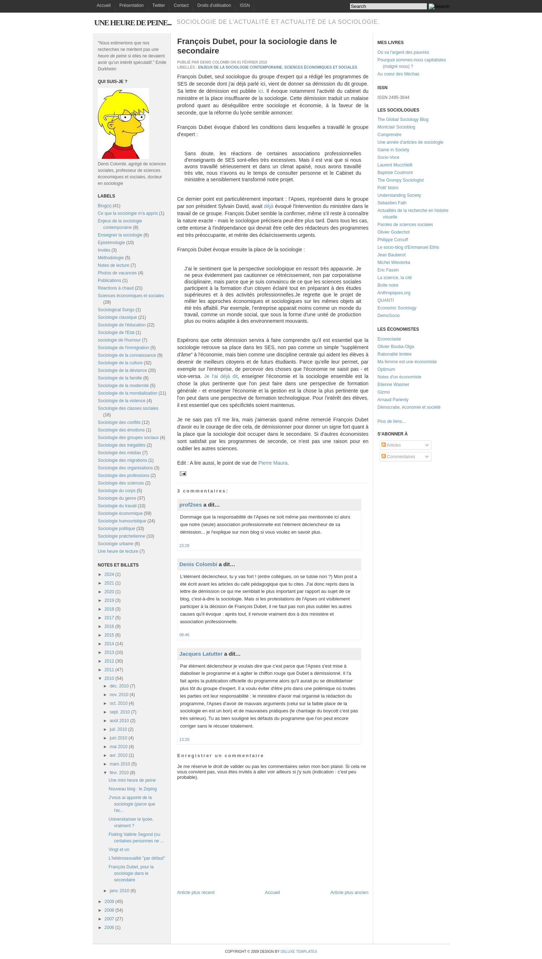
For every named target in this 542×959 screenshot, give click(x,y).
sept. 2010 (120, 712)
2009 (109, 901)
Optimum (386, 369)
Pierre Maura (273, 463)
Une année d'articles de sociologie (410, 142)
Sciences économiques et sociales (131, 295)
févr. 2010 (119, 772)
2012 (109, 661)
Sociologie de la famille (120, 378)
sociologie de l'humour (119, 340)
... (404, 421)
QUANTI (385, 300)
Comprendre (389, 134)
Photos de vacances (117, 272)
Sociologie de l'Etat (116, 332)
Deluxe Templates (298, 952)
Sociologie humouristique (122, 521)
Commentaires (398, 456)
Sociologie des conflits (119, 422)
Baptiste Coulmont (395, 172)
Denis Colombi (198, 564)
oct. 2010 (118, 703)
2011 (109, 669)
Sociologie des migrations (122, 460)
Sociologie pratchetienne (121, 536)
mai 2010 (118, 746)
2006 (109, 927)
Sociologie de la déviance (122, 370)
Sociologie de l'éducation (121, 324)
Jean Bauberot (391, 254)
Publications (109, 280)
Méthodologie (111, 257)
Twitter (158, 5)
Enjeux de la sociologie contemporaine (240, 67)
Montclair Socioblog (396, 127)
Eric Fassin (388, 270)
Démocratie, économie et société (409, 407)
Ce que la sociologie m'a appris (128, 213)
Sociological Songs (116, 309)
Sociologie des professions (123, 475)
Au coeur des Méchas (398, 74)
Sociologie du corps (117, 490)
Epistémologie (111, 242)
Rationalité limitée (394, 354)
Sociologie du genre (117, 498)
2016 (109, 626)
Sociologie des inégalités (121, 445)
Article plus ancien (350, 892)
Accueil (104, 5)
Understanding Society (399, 195)
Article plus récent (195, 892)
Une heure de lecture (118, 551)
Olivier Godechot (393, 232)
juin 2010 (118, 738)
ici (260, 91)
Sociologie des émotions (121, 430)
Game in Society (393, 149)
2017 (109, 617)
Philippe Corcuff (392, 239)
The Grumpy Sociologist (400, 180)
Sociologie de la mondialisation (127, 393)
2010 (109, 678)
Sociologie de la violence (121, 400)
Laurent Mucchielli (394, 165)
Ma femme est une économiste (407, 361)
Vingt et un (119, 849)
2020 (109, 591)
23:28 (184, 545)
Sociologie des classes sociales (128, 408)
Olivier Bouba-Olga (395, 346)
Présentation (131, 5)
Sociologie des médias (119, 452)
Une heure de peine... (132, 22)
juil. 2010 (118, 729)
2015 (109, 635)
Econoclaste (389, 339)
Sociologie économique (120, 513)
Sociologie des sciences (121, 483)
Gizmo (383, 392)
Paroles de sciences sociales (405, 224)
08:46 (184, 635)
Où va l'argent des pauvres (403, 52)
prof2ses (190, 505)
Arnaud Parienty (392, 399)
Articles (391, 445)
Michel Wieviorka (393, 262)
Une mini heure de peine (132, 780)
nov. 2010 (119, 694)
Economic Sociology (396, 308)
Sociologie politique (116, 528)
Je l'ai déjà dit (221, 376)
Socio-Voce (388, 157)
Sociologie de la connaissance (127, 355)
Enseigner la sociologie (120, 235)
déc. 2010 (119, 686)
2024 (109, 574)
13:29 (184, 739)
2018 (109, 609)
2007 (109, 918)
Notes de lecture (113, 265)
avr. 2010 (118, 755)
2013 (109, 652)
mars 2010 (120, 764)
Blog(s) (105, 205)
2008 (109, 910)
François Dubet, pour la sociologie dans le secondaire (131, 873)
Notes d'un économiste (399, 376)
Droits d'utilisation (214, 5)
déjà (268, 206)
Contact (181, 5)
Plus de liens (389, 421)
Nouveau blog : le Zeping (133, 788)
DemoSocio (388, 315)
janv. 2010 (120, 890)
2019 (109, 600)
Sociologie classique (117, 317)
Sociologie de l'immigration (123, 347)
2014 (109, 643)
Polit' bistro (387, 187)
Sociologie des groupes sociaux (128, 437)
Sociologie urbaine (116, 543)
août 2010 (119, 720)
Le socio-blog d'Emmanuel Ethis (408, 247)
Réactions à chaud (116, 288)
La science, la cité (394, 277)
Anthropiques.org (393, 292)
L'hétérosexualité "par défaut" (137, 858)
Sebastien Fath (392, 202)
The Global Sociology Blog (402, 119)
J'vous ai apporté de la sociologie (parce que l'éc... (132, 804)
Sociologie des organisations (125, 467)
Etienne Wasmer (393, 384)
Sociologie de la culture (120, 362)
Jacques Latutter (201, 654)
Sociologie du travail (117, 505)
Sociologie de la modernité (123, 385)
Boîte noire (387, 285)
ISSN (245, 5)
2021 (109, 583)
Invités (104, 250)
